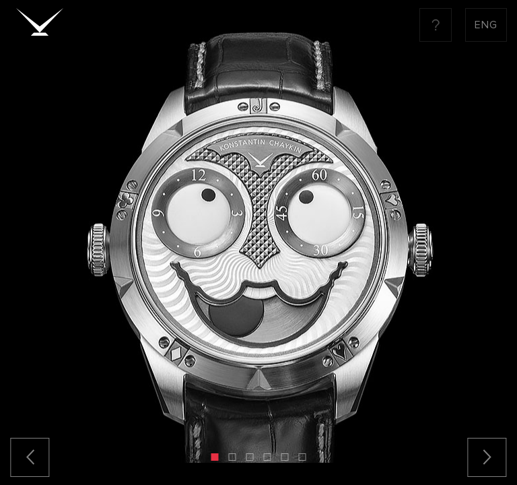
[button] (215, 457)
